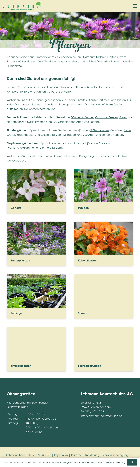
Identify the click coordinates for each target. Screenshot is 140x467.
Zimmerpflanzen (50, 147)
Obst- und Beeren (106, 117)
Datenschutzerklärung (85, 455)
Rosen (123, 117)
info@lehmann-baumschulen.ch (101, 415)
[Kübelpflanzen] (103, 244)
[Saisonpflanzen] (36, 244)
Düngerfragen (88, 156)
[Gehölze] (36, 191)
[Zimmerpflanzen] (36, 349)
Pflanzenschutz (62, 156)
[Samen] (103, 296)
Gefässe (123, 156)
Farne (127, 130)
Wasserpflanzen (51, 134)
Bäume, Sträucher (82, 117)
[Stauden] (103, 191)
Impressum (61, 455)
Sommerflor (31, 147)
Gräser (11, 134)
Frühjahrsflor (15, 147)
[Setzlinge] (36, 296)
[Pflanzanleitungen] (103, 349)
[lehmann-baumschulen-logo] (22, 5)
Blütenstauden (99, 130)
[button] (135, 6)
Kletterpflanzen (16, 121)
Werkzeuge (14, 160)
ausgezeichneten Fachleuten (80, 104)
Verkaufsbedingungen (117, 455)
